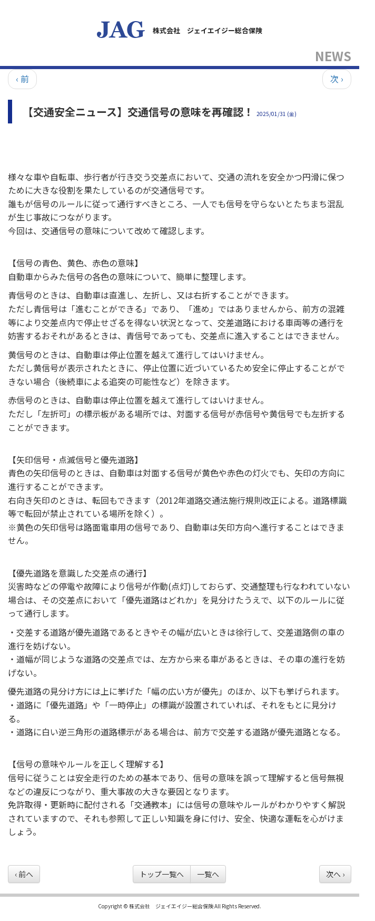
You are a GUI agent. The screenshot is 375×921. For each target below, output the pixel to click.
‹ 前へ (24, 874)
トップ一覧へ (162, 874)
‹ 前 (22, 78)
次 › (336, 78)
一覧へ (208, 874)
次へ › (335, 874)
